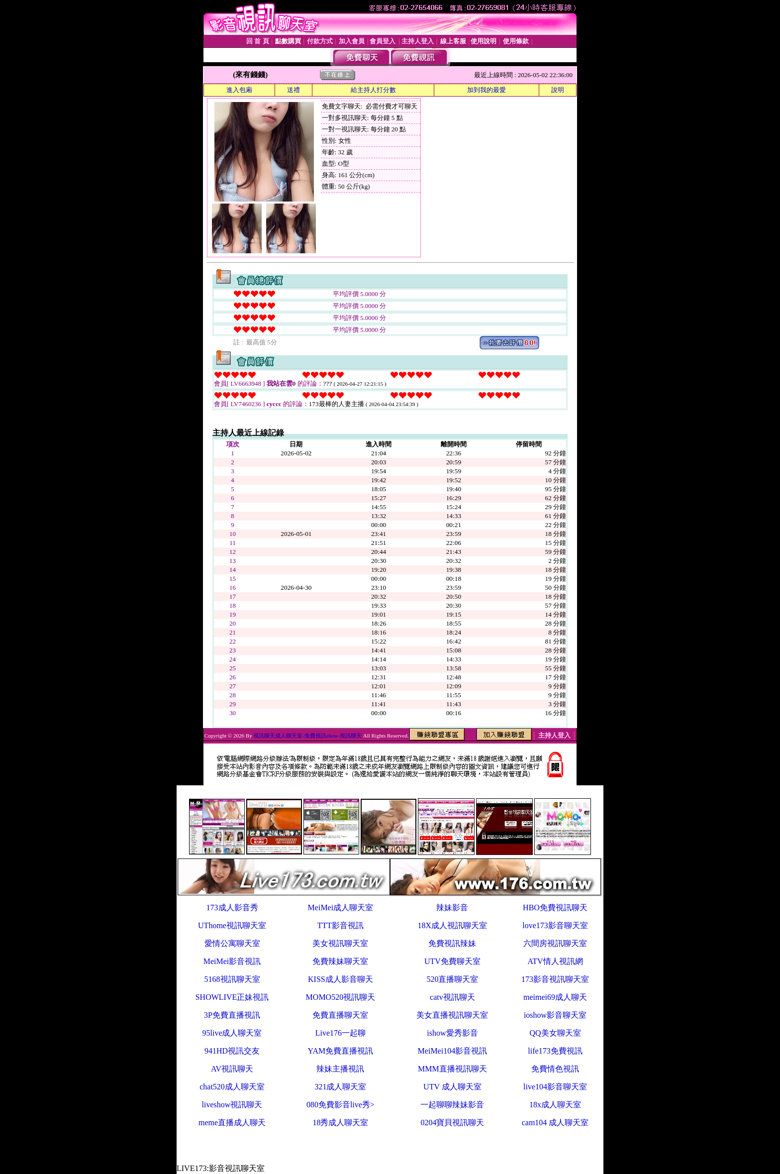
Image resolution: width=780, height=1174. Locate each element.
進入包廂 (239, 90)
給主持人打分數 (373, 90)
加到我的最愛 (486, 90)
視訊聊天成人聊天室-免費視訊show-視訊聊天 (307, 736)
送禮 (293, 90)
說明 (557, 90)
